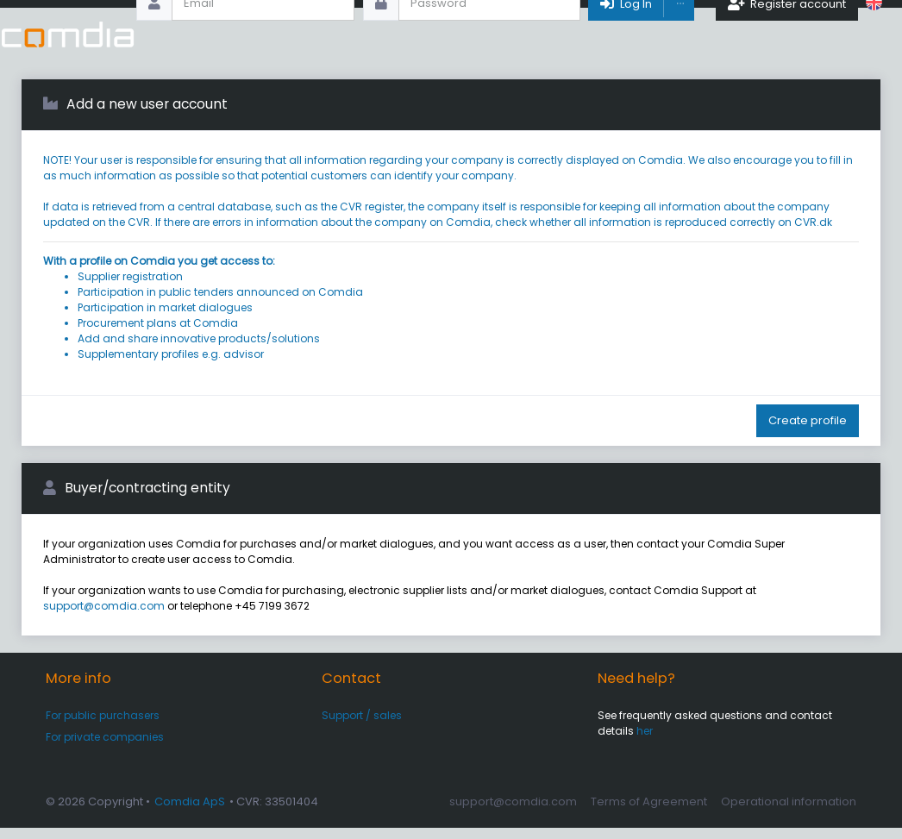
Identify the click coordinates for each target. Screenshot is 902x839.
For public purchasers (103, 726)
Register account (787, 34)
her (644, 742)
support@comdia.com (104, 617)
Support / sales (362, 726)
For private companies (105, 748)
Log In (625, 34)
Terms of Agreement (649, 813)
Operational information (788, 813)
